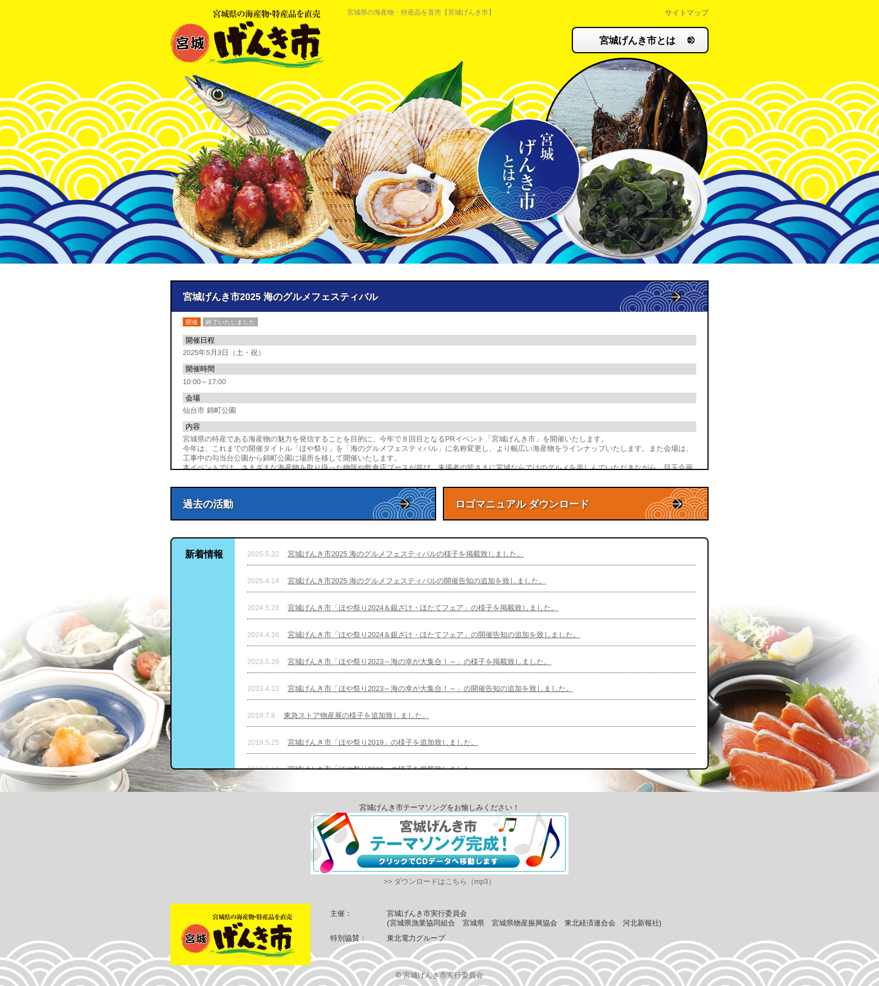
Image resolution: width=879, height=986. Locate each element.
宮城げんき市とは (637, 40)
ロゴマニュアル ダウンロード (522, 504)
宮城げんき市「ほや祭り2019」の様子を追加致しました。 (383, 742)
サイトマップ (687, 12)
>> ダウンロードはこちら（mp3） (439, 881)
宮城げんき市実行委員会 (443, 975)
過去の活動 (208, 504)
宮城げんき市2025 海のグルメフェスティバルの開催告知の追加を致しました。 (417, 581)
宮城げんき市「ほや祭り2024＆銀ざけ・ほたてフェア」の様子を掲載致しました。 (423, 607)
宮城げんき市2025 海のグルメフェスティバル (280, 297)
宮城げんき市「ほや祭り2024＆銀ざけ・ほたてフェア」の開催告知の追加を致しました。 (434, 634)
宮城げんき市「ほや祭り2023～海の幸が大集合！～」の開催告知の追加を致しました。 (430, 688)
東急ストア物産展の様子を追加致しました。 (356, 715)
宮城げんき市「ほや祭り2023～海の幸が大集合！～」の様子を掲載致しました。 (419, 661)
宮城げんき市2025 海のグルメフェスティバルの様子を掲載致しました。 (406, 554)
